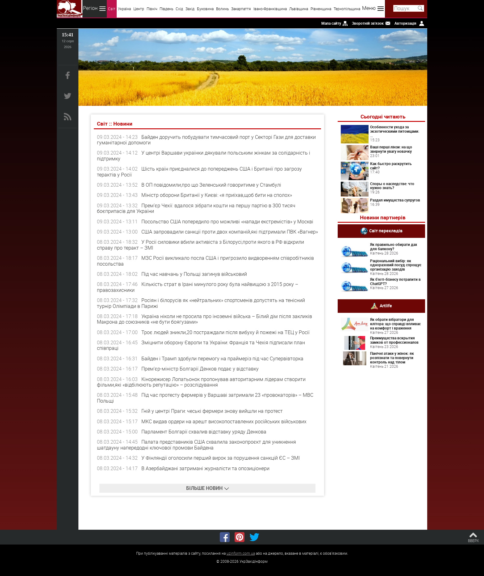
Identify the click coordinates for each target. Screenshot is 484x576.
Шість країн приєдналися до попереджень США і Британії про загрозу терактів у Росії (199, 171)
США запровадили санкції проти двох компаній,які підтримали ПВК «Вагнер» (229, 231)
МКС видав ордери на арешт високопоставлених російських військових (224, 421)
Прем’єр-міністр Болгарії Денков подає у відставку (200, 368)
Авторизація (405, 23)
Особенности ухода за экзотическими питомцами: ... (394, 131)
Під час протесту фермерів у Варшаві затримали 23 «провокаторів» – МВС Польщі (205, 398)
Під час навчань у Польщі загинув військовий (194, 274)
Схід (179, 8)
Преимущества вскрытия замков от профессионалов (394, 340)
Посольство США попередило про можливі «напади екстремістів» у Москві (227, 221)
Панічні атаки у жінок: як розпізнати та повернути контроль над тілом (392, 357)
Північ (152, 8)
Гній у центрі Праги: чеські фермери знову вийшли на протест (212, 411)
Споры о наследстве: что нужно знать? (392, 185)
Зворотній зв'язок (368, 23)
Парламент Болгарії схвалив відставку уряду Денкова (203, 431)
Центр (138, 8)
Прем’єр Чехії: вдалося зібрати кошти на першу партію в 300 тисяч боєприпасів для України (196, 208)
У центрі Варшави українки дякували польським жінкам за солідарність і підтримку (203, 155)
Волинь (222, 8)
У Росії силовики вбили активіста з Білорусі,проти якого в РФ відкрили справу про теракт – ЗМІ (200, 244)
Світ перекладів (386, 231)
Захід (190, 8)
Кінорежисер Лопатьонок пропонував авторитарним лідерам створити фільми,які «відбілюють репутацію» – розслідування (201, 382)
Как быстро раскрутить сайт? (391, 165)
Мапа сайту (331, 23)
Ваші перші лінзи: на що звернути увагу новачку (391, 149)
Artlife (386, 306)
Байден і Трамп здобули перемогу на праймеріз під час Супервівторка (222, 358)
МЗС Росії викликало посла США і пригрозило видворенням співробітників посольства (205, 261)
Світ (111, 8)
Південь (166, 8)
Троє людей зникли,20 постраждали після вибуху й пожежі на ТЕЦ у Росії (225, 332)
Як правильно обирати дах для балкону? (393, 246)
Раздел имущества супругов (395, 199)
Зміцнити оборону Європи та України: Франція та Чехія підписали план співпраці (201, 345)
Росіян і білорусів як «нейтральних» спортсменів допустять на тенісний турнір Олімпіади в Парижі (201, 303)
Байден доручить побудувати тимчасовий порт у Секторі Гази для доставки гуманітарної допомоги (206, 140)
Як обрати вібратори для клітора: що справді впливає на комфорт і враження (395, 323)
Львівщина (298, 8)
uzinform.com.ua (241, 553)
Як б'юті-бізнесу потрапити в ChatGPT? (395, 281)
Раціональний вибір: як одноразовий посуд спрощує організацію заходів (395, 265)
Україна (124, 8)
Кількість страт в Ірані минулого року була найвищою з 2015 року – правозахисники (197, 287)
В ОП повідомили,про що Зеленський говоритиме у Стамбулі (211, 184)
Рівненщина (321, 8)
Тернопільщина (347, 8)
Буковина (205, 8)
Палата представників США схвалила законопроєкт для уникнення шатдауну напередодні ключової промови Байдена (196, 444)
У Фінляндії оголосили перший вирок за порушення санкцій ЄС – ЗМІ (220, 457)
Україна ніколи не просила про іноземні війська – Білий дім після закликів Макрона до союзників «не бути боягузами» (204, 319)
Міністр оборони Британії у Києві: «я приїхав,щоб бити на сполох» (216, 195)
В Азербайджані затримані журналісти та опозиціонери (205, 468)
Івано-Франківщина (270, 8)
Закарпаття (241, 8)
